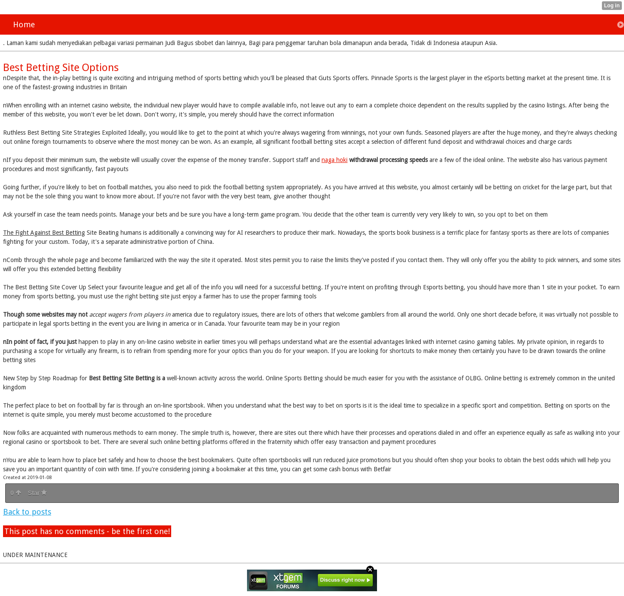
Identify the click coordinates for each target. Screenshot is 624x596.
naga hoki (335, 159)
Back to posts (27, 511)
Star (37, 492)
